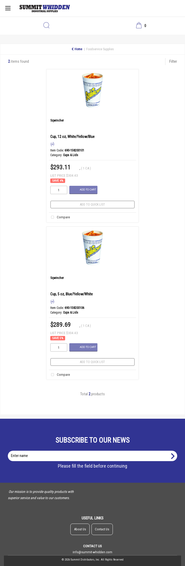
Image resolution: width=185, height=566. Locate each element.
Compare (59, 217)
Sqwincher (57, 120)
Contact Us (102, 529)
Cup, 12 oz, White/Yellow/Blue (72, 137)
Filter (173, 61)
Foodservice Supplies (100, 49)
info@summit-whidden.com (92, 552)
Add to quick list (92, 204)
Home (76, 49)
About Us (80, 529)
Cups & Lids (70, 155)
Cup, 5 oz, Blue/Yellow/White (71, 294)
